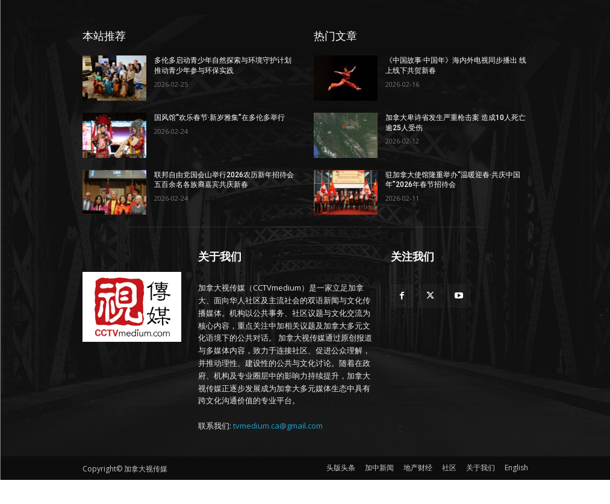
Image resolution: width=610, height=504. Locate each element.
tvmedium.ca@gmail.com (278, 425)
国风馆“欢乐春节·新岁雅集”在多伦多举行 (219, 117)
